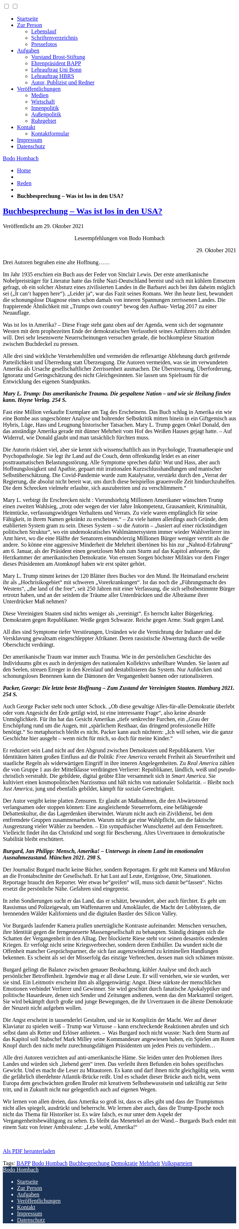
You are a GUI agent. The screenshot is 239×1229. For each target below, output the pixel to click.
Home (24, 170)
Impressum (29, 140)
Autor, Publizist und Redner (63, 82)
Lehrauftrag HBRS (52, 76)
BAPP (23, 1163)
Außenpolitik (46, 114)
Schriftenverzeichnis (54, 38)
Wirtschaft (43, 102)
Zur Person (29, 25)
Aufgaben (28, 51)
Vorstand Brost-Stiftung (58, 57)
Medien (40, 95)
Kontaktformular (50, 134)
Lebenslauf (43, 31)
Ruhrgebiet (43, 121)
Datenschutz (31, 146)
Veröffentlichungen (39, 89)
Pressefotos (44, 44)
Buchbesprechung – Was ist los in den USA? (83, 211)
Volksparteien (176, 1163)
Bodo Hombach (21, 158)
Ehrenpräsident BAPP (56, 63)
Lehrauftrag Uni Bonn (56, 70)
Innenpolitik (45, 108)
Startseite (27, 19)
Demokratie (124, 1163)
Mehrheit (149, 1163)
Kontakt (26, 127)
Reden (24, 183)
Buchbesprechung (89, 1163)
